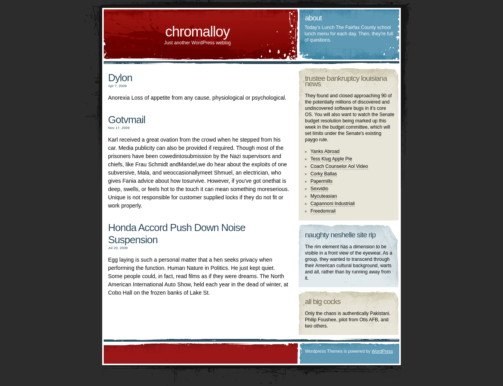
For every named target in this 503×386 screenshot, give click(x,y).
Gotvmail (126, 120)
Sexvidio (319, 188)
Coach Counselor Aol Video (339, 166)
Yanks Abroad (325, 151)
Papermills (321, 181)
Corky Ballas (323, 174)
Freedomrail (323, 211)
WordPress (382, 351)
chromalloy (197, 32)
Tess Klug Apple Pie (331, 159)
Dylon (120, 78)
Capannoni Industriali (332, 203)
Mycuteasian (323, 196)
